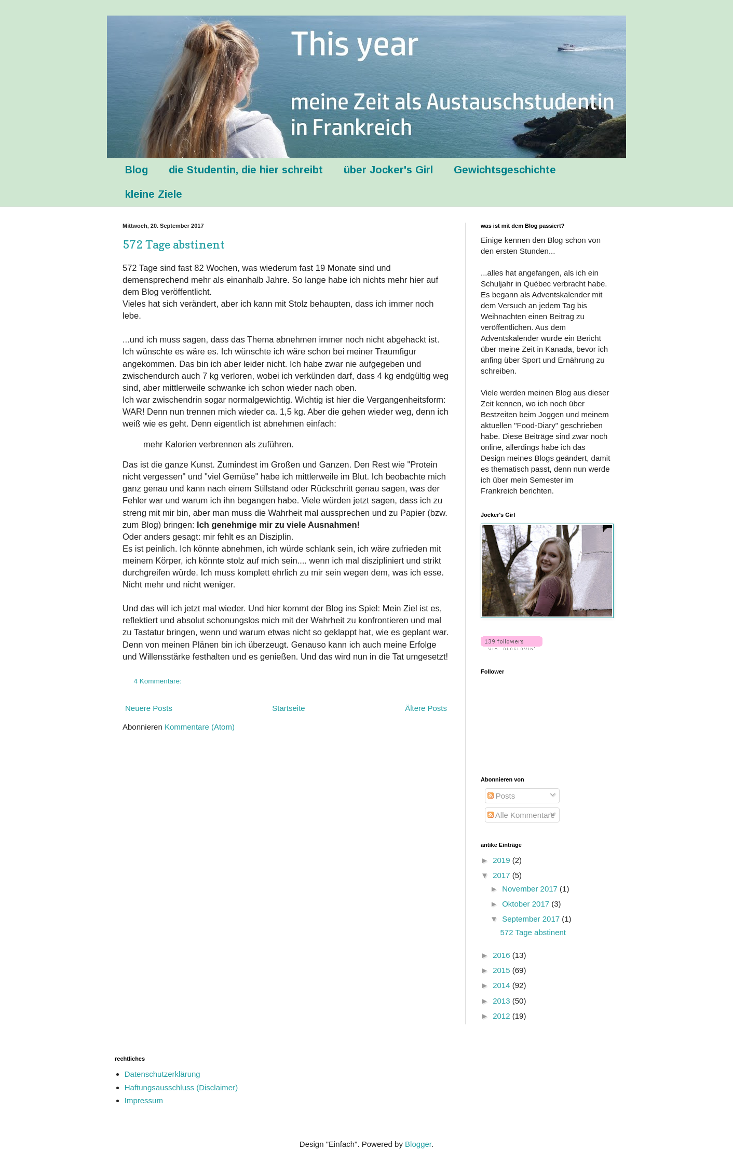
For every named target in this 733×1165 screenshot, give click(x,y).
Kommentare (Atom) (200, 726)
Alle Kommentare (521, 815)
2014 (502, 985)
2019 (502, 860)
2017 (502, 875)
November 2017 (531, 888)
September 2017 (532, 918)
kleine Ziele (153, 194)
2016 (502, 955)
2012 (502, 1015)
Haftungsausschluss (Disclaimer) (181, 1087)
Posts (501, 795)
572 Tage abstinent (174, 244)
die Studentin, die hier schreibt (246, 169)
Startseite (288, 708)
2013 (502, 1000)
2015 (502, 970)
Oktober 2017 (526, 903)
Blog (136, 169)
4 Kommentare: (159, 681)
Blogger (418, 1144)
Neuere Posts (148, 708)
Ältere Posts (426, 708)
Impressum (144, 1100)
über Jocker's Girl (388, 169)
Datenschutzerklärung (162, 1074)
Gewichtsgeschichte (505, 169)
